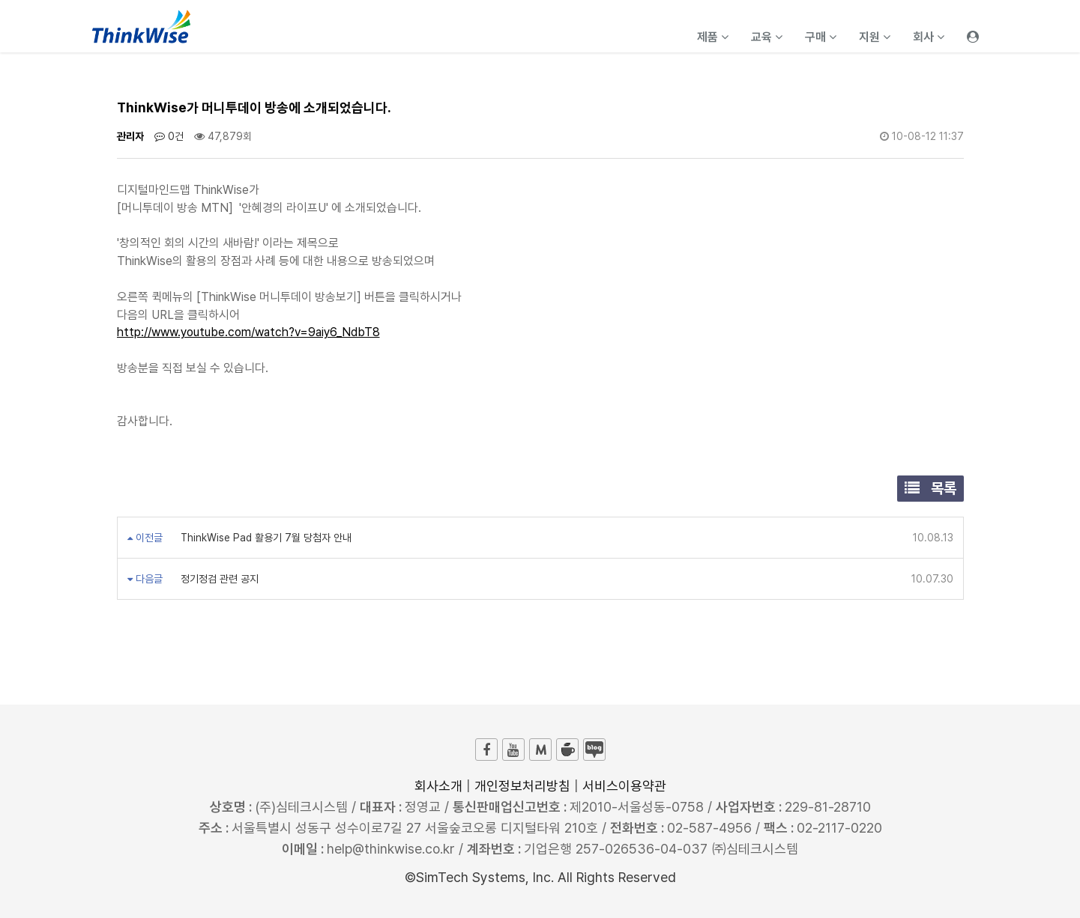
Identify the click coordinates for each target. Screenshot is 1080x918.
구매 (820, 37)
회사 (928, 37)
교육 (766, 37)
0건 (169, 136)
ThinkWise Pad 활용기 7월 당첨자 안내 (265, 538)
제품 (712, 37)
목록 (930, 488)
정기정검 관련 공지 (218, 579)
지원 (874, 37)
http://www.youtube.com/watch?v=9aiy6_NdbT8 (248, 332)
